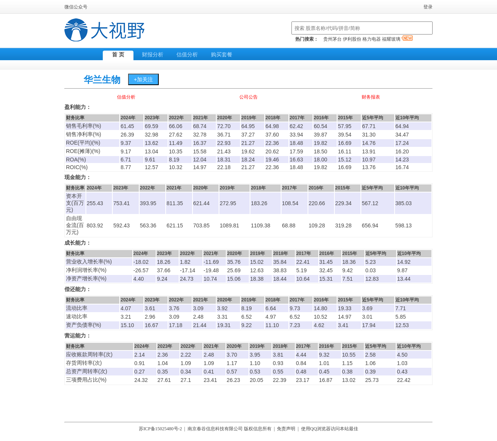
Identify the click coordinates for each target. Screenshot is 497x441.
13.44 (404, 279)
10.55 (348, 355)
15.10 (127, 325)
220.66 (317, 203)
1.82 (185, 262)
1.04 (163, 363)
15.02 (256, 262)
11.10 (272, 325)
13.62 (151, 143)
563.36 (148, 225)
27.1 (186, 380)
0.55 (278, 372)
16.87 (325, 380)
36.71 (223, 135)
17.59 (296, 151)
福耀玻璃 (397, 39)
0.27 (139, 372)
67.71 (368, 126)
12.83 (372, 279)
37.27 (248, 135)
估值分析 (187, 55)
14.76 (368, 143)
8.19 (174, 159)
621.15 (174, 225)
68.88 (288, 225)
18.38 (256, 279)
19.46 (272, 159)
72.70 (223, 126)
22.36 (272, 143)
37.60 (272, 135)
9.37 (125, 143)
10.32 (175, 167)
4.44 (301, 355)
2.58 (370, 355)
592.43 (121, 225)
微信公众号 (75, 7)
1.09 (186, 363)
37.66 (163, 270)
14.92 (404, 262)
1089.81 (229, 225)
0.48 (301, 372)
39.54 (344, 135)
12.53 (402, 325)
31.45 (326, 262)
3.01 (367, 317)
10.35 (175, 151)
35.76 (233, 262)
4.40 (138, 279)
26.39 (127, 135)
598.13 (403, 225)
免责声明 (286, 428)
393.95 (148, 203)
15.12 (344, 159)
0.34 (186, 372)
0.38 (347, 372)
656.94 (370, 225)
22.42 (403, 380)
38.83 (279, 270)
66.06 (175, 126)
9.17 (125, 151)
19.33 (344, 308)
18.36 (349, 262)
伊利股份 (352, 39)
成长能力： (77, 243)
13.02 (348, 380)
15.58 (199, 151)
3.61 (150, 308)
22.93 (223, 143)
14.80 (320, 308)
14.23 (402, 159)
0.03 (370, 270)
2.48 (198, 317)
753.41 (121, 203)
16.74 (402, 167)
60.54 (320, 126)
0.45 (324, 372)
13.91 (368, 151)
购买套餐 (221, 55)
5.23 (370, 262)
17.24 (402, 143)
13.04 (151, 151)
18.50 (320, 151)
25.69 (233, 270)
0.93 (278, 363)
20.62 (272, 151)
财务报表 (371, 97)
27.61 (164, 380)
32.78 (199, 135)
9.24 (162, 279)
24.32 (141, 380)
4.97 (270, 317)
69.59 (151, 126)
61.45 (127, 126)
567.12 (370, 203)
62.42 (296, 126)
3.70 (232, 355)
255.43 (95, 203)
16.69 (344, 143)
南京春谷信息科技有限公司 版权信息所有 (230, 428)
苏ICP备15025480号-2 (160, 428)
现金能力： (77, 177)
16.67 (151, 325)
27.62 (175, 135)
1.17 (232, 363)
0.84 (301, 363)
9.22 (246, 325)
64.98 (272, 126)
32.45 (326, 270)
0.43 (402, 372)
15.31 (326, 279)
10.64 (302, 279)
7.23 (295, 325)
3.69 (367, 308)
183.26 (259, 203)
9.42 (347, 270)
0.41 (209, 372)
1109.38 (260, 225)
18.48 (296, 143)
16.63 (296, 159)
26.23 (233, 380)
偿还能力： (77, 289)
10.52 (320, 317)
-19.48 (211, 270)
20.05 (256, 380)
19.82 (320, 143)
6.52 (246, 317)
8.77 (125, 167)
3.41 (343, 325)
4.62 (319, 325)
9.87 (402, 270)
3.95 (255, 355)
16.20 (402, 151)
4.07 (125, 308)
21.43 (223, 151)
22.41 (302, 262)
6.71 (125, 159)
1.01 (324, 363)
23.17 (302, 380)
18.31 (223, 159)
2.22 (186, 355)
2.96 (150, 317)
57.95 (344, 126)
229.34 (343, 203)
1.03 (402, 363)
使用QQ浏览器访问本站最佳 (329, 428)
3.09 (198, 308)
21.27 (248, 143)
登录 (428, 7)
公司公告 (248, 97)
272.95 (228, 203)
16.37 (199, 143)
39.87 (320, 135)
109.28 (317, 225)
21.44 (199, 325)
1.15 (347, 363)
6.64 (270, 308)
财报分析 (152, 55)
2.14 (139, 355)
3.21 (125, 317)
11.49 (175, 143)
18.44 (279, 279)
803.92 (95, 225)
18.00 (320, 159)
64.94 (402, 126)
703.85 (201, 225)
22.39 (279, 380)
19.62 (248, 151)
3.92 (222, 308)
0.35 (163, 372)
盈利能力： (77, 107)
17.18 (175, 325)
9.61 (150, 159)
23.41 (210, 380)
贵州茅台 (332, 39)
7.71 (400, 308)
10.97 (368, 159)
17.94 (368, 325)
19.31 (223, 325)
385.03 (403, 203)
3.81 (278, 355)
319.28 (343, 225)
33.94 (296, 135)
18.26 (163, 262)
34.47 (402, 135)
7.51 (347, 279)
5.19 (301, 270)
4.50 (402, 355)
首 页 (118, 55)
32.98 (151, 135)
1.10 (255, 363)
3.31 (222, 317)
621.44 (201, 203)
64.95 (248, 126)
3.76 (174, 308)
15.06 (233, 279)
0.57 (232, 372)
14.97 (199, 167)
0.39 (370, 372)
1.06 (370, 363)
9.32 (324, 355)
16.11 (344, 151)
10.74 (210, 279)
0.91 (139, 363)
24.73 (186, 279)
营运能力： (77, 336)
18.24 (248, 159)
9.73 (295, 308)
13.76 (368, 167)
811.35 (174, 203)
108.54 (290, 203)
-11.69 (211, 262)
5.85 (400, 317)
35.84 (279, 262)
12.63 (256, 270)
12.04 (199, 159)
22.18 (223, 167)
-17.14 (187, 270)
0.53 (255, 372)
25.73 (372, 380)
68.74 (199, 126)
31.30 (368, 135)
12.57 (151, 167)
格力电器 (371, 39)
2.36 (163, 355)
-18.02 (141, 262)
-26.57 (141, 270)
